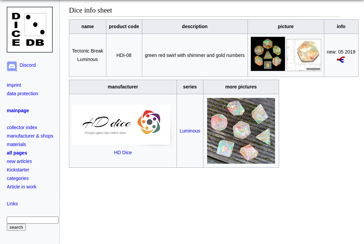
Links (12, 203)
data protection (22, 93)
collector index (22, 127)
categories (18, 178)
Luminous (190, 131)
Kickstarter (18, 169)
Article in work (21, 186)
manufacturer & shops (30, 136)
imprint (14, 85)
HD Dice (123, 149)
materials (16, 144)
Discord (26, 65)
